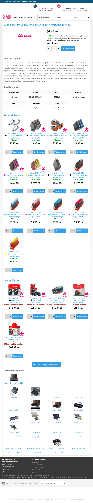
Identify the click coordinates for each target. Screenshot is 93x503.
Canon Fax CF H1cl (78, 436)
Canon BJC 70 (35, 417)
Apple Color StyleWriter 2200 (14, 379)
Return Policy (36, 462)
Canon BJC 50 (78, 406)
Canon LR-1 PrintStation (56, 444)
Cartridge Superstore (25, 498)
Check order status (29, 2)
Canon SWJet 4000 (56, 452)
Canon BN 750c (78, 431)
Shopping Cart (8, 467)
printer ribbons (76, 477)
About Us (35, 472)
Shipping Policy (37, 465)
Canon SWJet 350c (35, 452)
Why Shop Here (37, 470)
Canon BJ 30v (35, 392)
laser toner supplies (65, 477)
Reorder (16, 2)
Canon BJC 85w (14, 428)
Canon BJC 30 (78, 396)
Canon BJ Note (35, 431)
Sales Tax (46, 475)
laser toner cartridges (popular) (31, 477)
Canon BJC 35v (56, 406)
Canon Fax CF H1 (56, 436)
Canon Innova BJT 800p (14, 448)
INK (15, 17)
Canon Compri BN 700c (14, 436)
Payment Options (37, 467)
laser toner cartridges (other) (49, 477)
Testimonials (12, 475)
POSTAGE (58, 17)
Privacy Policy (25, 475)
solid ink (83, 477)
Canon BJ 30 (14, 392)
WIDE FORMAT (45, 17)
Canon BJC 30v (14, 409)
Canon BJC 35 (35, 405)
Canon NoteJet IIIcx (78, 448)
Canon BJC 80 (56, 418)
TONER (22, 17)
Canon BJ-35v (56, 396)
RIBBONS (32, 17)
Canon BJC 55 (14, 419)
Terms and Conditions (36, 475)
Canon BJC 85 (78, 418)
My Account (6, 2)
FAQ (18, 475)
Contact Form (7, 472)
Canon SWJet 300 (14, 452)
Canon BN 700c (56, 431)
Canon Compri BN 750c (35, 436)
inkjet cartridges (16, 477)
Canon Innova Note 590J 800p (35, 448)
